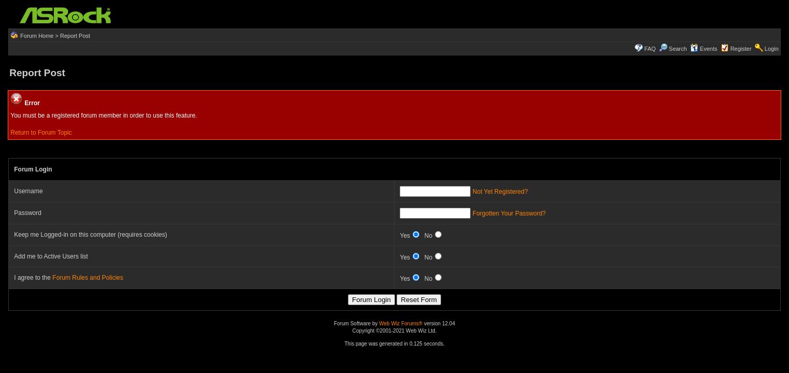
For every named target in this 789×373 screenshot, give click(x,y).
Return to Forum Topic (41, 132)
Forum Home (36, 36)
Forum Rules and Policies (87, 277)
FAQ (650, 49)
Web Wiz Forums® (400, 323)
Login (772, 49)
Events (704, 49)
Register (741, 49)
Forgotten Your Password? (509, 213)
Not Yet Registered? (500, 191)
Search (678, 49)
